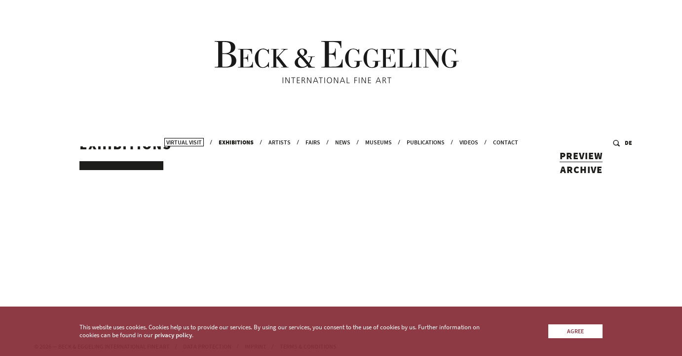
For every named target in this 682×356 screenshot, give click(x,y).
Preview (581, 162)
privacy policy (173, 335)
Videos (468, 143)
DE (628, 144)
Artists (279, 143)
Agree (575, 331)
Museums (378, 143)
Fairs (312, 143)
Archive (581, 176)
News (342, 143)
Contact (505, 143)
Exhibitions (236, 143)
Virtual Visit (184, 143)
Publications (426, 143)
